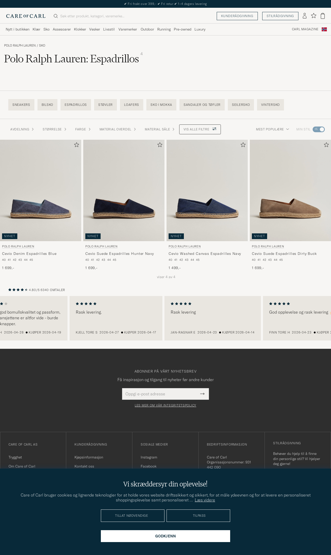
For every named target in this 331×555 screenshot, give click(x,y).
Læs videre (205, 500)
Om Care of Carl (22, 466)
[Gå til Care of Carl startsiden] (26, 16)
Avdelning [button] (22, 129)
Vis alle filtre (200, 129)
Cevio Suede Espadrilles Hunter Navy (119, 253)
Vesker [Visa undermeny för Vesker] (94, 29)
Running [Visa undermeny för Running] (164, 29)
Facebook (148, 466)
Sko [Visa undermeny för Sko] (46, 29)
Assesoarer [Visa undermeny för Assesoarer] (62, 29)
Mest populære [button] (272, 129)
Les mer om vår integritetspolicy (165, 405)
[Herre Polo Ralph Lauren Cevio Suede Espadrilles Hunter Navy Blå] (123, 190)
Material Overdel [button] (118, 129)
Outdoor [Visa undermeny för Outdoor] (147, 29)
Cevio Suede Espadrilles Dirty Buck (284, 253)
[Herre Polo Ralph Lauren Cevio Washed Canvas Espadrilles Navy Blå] (207, 190)
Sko (42, 45)
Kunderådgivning (237, 16)
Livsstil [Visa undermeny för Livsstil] (109, 29)
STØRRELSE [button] (55, 129)
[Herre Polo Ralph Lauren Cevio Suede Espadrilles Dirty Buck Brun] (290, 190)
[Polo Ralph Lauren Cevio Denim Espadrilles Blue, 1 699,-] (40, 205)
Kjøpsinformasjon (88, 457)
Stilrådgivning (280, 16)
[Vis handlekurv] (323, 16)
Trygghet (15, 457)
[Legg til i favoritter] (75, 146)
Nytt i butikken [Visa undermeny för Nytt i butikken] (17, 29)
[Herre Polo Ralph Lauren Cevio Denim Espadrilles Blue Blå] (40, 190)
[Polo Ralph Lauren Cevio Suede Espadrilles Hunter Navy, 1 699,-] (123, 205)
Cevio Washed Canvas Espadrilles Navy (205, 253)
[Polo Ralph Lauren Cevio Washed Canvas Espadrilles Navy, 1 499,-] (207, 205)
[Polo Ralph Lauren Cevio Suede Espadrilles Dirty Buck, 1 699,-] (290, 205)
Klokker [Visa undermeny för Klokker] (80, 29)
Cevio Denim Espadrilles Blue (29, 253)
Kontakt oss (84, 466)
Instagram (149, 457)
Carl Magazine (305, 29)
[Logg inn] (304, 16)
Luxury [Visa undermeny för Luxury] (199, 29)
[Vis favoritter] (313, 16)
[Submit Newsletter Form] (202, 393)
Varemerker (127, 29)
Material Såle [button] (160, 129)
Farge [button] (83, 129)
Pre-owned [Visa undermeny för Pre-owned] (182, 29)
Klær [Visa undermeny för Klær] (36, 29)
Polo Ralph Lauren (20, 45)
